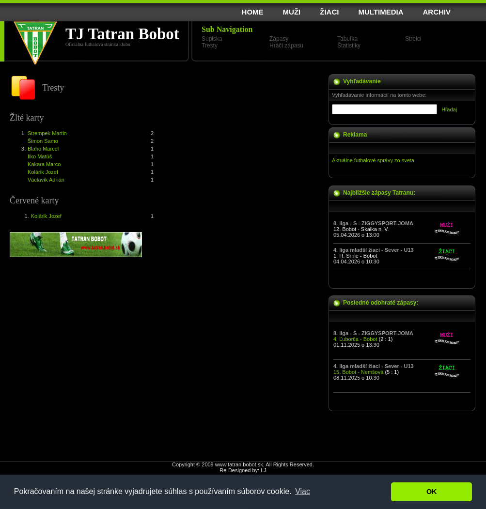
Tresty (210, 45)
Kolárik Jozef (43, 172)
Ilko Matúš (40, 156)
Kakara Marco (44, 164)
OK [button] (431, 491)
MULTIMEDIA (380, 12)
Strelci (413, 38)
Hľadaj (449, 109)
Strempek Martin (47, 133)
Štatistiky (349, 45)
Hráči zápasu (286, 45)
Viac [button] (302, 491)
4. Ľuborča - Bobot (355, 339)
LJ (264, 470)
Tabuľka (347, 38)
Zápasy (278, 38)
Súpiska (212, 38)
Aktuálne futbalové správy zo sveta (373, 160)
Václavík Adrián (46, 180)
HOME (253, 12)
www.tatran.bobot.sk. (240, 464)
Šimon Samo (43, 141)
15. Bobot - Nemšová (358, 372)
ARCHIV (437, 12)
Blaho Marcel (43, 149)
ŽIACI (329, 12)
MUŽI (292, 12)
